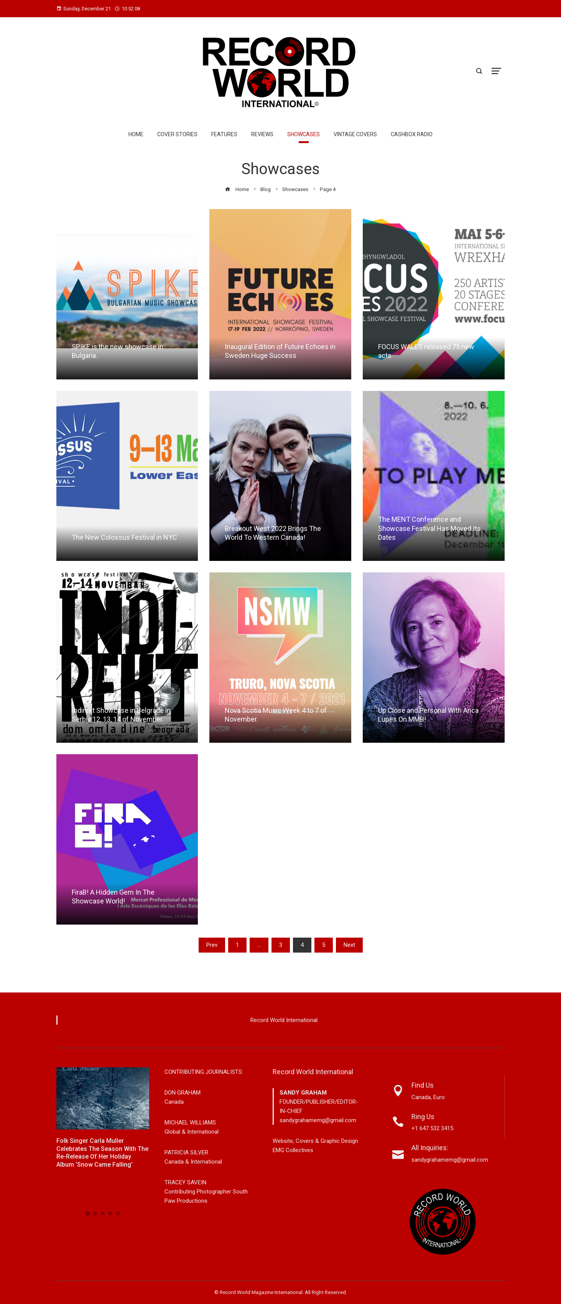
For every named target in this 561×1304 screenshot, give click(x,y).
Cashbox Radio (412, 134)
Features (224, 134)
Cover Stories (177, 134)
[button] (87, 1213)
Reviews (262, 134)
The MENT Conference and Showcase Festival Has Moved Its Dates (429, 528)
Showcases (303, 134)
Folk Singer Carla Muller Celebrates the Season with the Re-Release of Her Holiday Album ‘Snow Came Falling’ (102, 1152)
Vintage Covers (355, 134)
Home (135, 134)
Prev (211, 944)
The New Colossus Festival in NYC (124, 537)
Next (349, 944)
